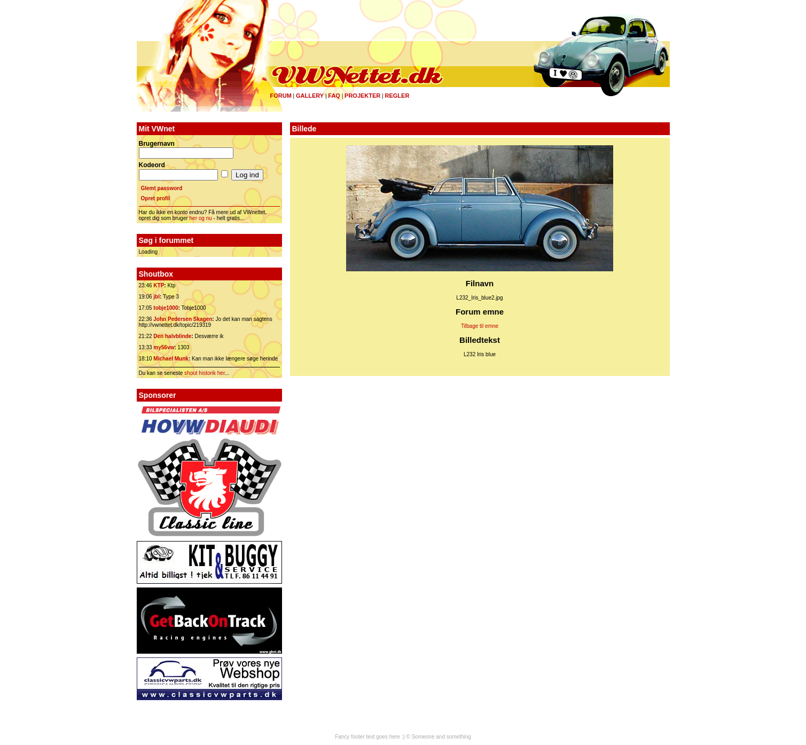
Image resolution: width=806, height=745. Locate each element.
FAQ (334, 95)
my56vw (163, 347)
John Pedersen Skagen (182, 319)
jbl (156, 297)
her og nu (201, 218)
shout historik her (204, 373)
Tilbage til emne (479, 326)
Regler (397, 95)
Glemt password (162, 188)
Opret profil (155, 198)
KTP (158, 285)
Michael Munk (171, 359)
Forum (281, 95)
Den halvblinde (172, 336)
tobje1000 (165, 308)
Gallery (310, 95)
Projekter (362, 95)
